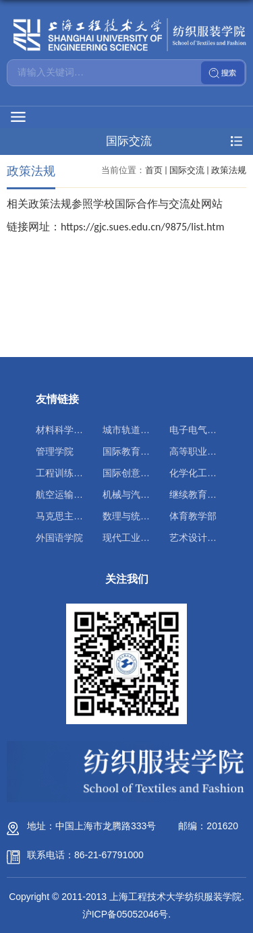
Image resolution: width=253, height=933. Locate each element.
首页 (154, 170)
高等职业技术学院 (207, 451)
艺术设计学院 (197, 537)
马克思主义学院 (69, 516)
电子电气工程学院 (207, 429)
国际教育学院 (131, 451)
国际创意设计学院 (140, 473)
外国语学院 (59, 537)
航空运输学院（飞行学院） (92, 494)
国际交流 (186, 170)
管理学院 (55, 451)
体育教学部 (193, 516)
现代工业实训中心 (140, 537)
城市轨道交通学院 (140, 429)
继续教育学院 (197, 494)
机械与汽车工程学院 (145, 494)
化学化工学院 (197, 473)
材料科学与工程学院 (78, 429)
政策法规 (228, 170)
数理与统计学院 (136, 516)
